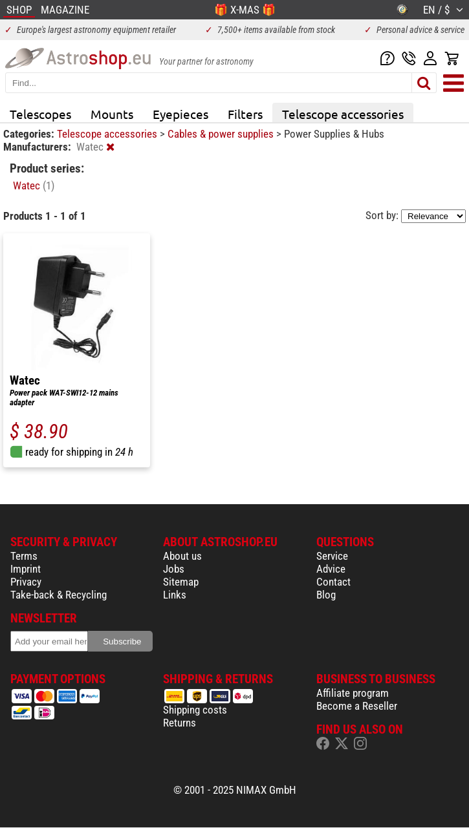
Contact (333, 581)
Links (174, 594)
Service (332, 555)
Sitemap (181, 581)
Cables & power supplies (222, 133)
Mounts (112, 114)
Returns (179, 722)
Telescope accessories (343, 114)
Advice (330, 568)
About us (182, 555)
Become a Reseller (356, 705)
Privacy (25, 581)
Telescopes (40, 114)
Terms (24, 555)
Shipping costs (195, 709)
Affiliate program (352, 692)
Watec (33, 185)
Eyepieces (180, 114)
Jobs (173, 568)
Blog (326, 594)
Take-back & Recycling (58, 594)
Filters (245, 114)
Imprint (25, 568)
